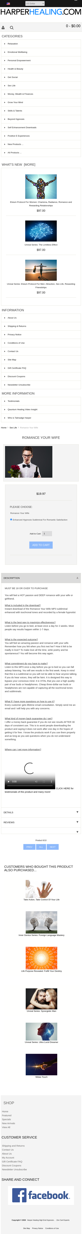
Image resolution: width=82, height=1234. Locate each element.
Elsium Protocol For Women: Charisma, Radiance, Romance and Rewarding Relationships (41, 204)
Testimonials (12, 401)
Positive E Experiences (40, 136)
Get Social (40, 77)
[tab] (41, 830)
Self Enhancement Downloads (40, 127)
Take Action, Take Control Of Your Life (41, 899)
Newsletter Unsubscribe (17, 385)
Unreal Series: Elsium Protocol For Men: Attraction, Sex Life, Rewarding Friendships (41, 286)
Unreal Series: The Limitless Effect (41, 245)
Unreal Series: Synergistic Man (41, 1011)
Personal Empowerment (40, 60)
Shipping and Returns (13, 1145)
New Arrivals (8, 1123)
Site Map (10, 359)
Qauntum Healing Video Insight (20, 409)
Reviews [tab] (41, 822)
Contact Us (11, 351)
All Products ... (13, 152)
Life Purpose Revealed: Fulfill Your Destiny (41, 971)
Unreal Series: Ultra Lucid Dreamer (41, 1042)
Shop (8, 1103)
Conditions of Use (14, 343)
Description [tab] (41, 578)
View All (6, 1127)
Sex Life (13, 427)
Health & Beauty (40, 69)
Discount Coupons (14, 376)
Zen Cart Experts (62, 1220)
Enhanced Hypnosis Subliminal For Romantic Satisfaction (40, 520)
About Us (10, 318)
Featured (6, 1115)
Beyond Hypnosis (40, 119)
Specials (6, 1119)
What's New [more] (18, 164)
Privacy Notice (12, 334)
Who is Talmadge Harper (17, 418)
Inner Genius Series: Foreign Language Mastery (41, 935)
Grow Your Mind (40, 102)
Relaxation (40, 44)
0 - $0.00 (73, 26)
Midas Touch (41, 1077)
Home (3, 427)
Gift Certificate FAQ (15, 368)
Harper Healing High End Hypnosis (40, 1220)
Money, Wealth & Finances (40, 94)
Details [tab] (41, 812)
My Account (8, 1157)
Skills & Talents (40, 111)
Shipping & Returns (15, 326)
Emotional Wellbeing (40, 52)
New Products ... (13, 144)
